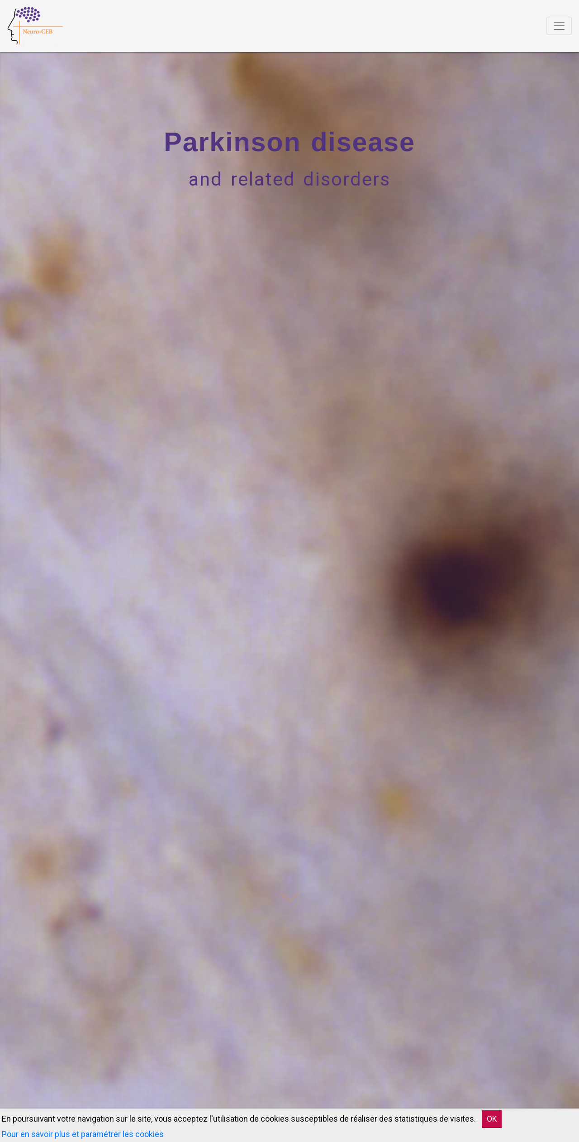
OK (492, 1118)
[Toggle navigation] (559, 26)
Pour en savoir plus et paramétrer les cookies (83, 1134)
